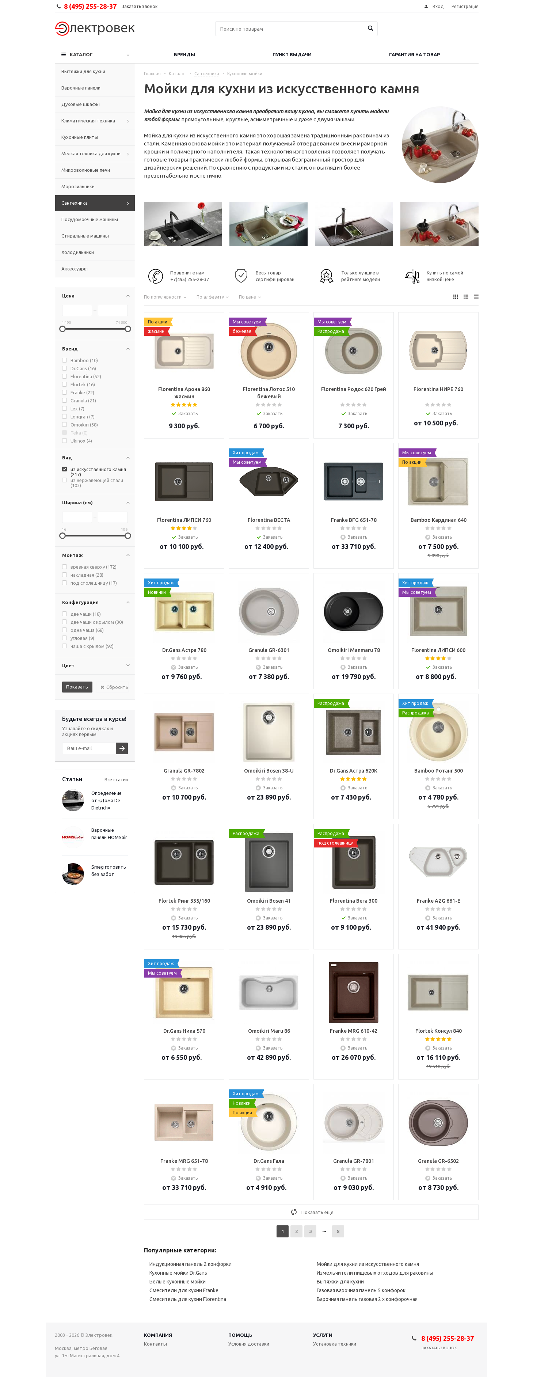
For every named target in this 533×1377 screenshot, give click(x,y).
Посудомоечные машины (89, 219)
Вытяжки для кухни (83, 71)
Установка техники (334, 1343)
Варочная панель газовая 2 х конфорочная (367, 1299)
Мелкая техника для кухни (91, 153)
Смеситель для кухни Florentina (187, 1299)
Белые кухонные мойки (177, 1282)
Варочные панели (80, 87)
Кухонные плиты (79, 137)
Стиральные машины (85, 235)
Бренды (184, 54)
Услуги (322, 1335)
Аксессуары (74, 268)
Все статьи (116, 779)
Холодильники (77, 252)
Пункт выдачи (292, 54)
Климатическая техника (88, 120)
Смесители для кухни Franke (183, 1290)
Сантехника (74, 202)
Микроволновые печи (85, 169)
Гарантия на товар (414, 54)
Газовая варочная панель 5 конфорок (361, 1290)
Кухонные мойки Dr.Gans (178, 1273)
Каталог (81, 54)
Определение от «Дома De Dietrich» (106, 800)
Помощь (240, 1335)
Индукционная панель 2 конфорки (190, 1264)
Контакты (155, 1343)
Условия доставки (248, 1343)
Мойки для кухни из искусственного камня (368, 1264)
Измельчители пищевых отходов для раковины (375, 1273)
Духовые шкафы (80, 104)
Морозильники (78, 186)
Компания (158, 1335)
